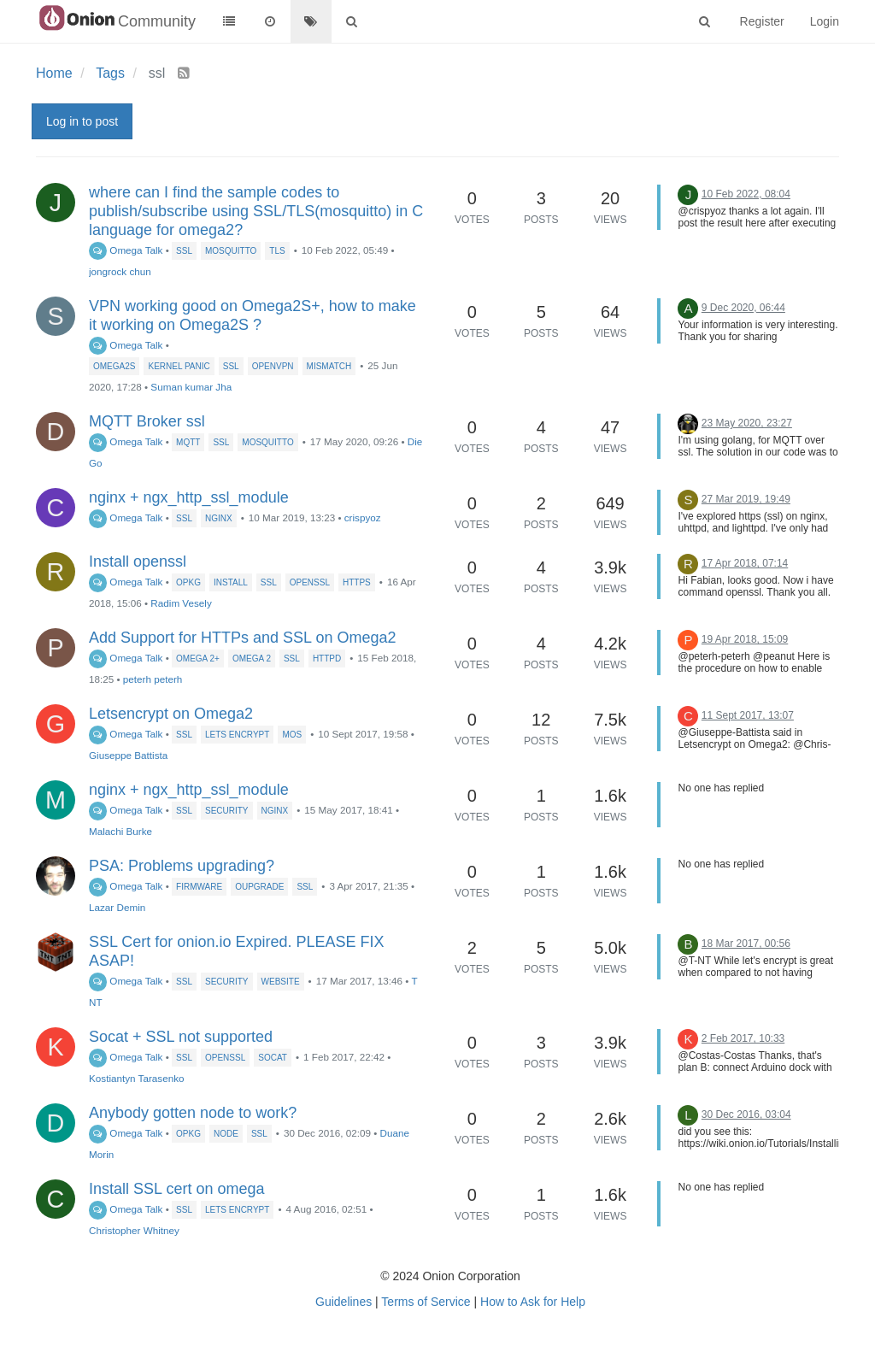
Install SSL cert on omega (176, 1188)
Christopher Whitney (134, 1230)
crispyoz (362, 517)
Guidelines (343, 1301)
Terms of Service (425, 1301)
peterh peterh (153, 679)
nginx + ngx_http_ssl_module (189, 497)
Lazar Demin (117, 907)
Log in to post (82, 121)
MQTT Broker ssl (147, 421)
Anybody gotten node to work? (193, 1112)
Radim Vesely (180, 603)
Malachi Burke (120, 831)
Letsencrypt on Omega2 (171, 713)
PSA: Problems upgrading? (181, 865)
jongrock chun (120, 271)
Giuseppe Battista (128, 755)
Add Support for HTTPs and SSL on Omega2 (242, 637)
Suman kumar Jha (191, 386)
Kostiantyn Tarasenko (137, 1078)
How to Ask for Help (532, 1301)
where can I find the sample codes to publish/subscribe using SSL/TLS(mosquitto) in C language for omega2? (256, 211)
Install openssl (137, 561)
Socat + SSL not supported (181, 1036)
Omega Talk (125, 250)
